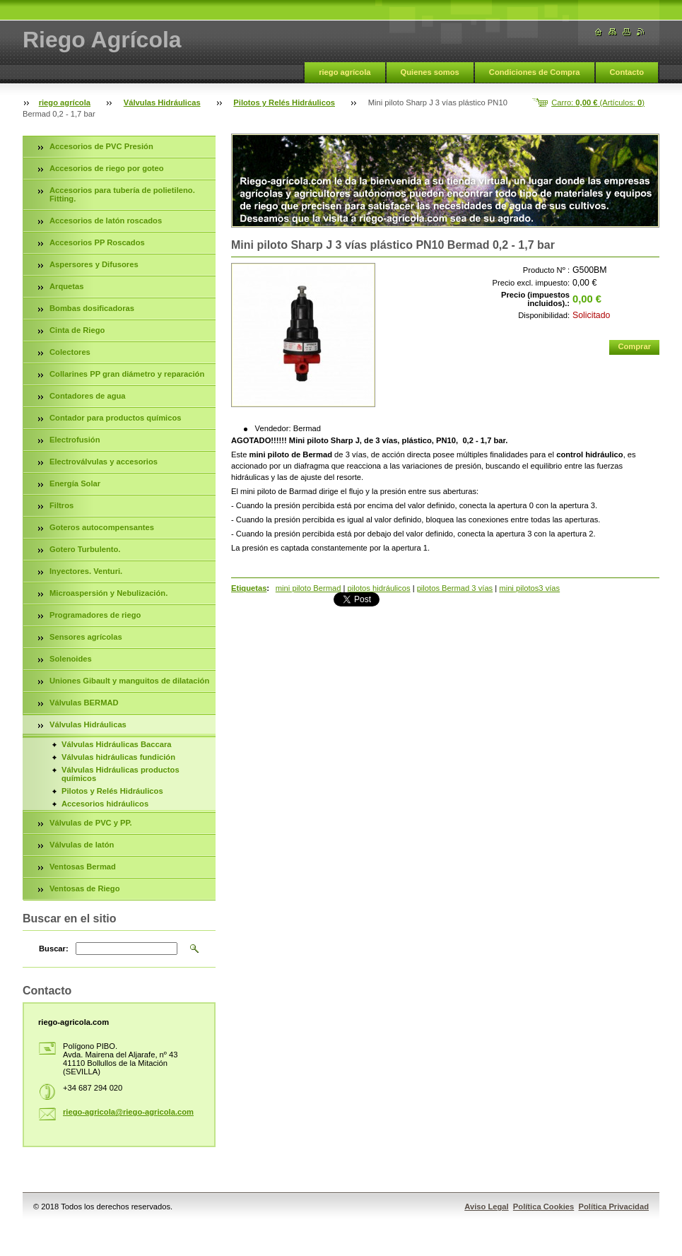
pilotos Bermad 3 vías (455, 588)
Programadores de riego (95, 615)
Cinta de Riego (77, 330)
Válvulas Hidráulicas (162, 102)
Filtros (61, 505)
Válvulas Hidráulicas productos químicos (120, 773)
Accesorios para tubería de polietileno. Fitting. (122, 194)
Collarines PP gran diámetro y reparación (126, 374)
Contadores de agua (87, 396)
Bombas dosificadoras (91, 308)
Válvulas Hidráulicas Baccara (116, 744)
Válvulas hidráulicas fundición (118, 757)
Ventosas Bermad (82, 866)
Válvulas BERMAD (84, 702)
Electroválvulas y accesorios (103, 461)
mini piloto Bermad (308, 588)
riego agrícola (344, 72)
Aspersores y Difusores (94, 264)
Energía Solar (74, 483)
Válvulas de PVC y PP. (90, 822)
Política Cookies (543, 1206)
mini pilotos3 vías (529, 588)
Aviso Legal (486, 1206)
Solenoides (70, 659)
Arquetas (66, 286)
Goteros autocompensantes (101, 527)
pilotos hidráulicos (379, 588)
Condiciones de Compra (534, 72)
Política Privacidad (614, 1206)
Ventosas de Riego (84, 888)
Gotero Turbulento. (84, 549)
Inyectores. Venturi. (85, 571)
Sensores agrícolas (85, 637)
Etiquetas (248, 588)
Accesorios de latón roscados (105, 220)
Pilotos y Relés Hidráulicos (284, 102)
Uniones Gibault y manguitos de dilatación (129, 680)
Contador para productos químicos (115, 417)
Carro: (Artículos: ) (598, 102)
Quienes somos (430, 72)
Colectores (69, 352)
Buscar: (54, 948)
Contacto (627, 72)
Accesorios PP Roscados (97, 242)
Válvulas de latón (81, 844)
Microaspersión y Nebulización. (108, 593)
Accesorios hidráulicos (104, 803)
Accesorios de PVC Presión (101, 146)
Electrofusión (74, 439)
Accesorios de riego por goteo (106, 168)
